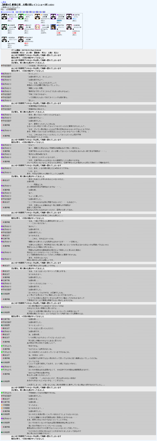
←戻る (3, 2)
